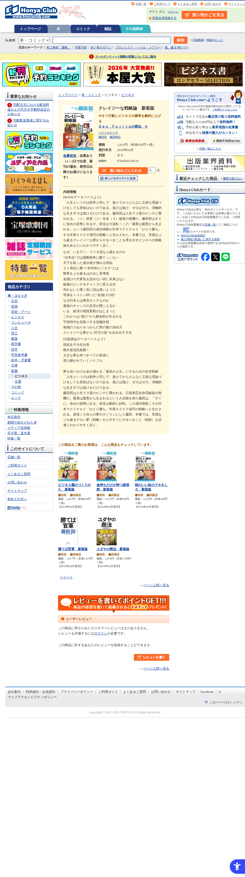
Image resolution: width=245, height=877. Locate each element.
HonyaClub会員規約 (193, 235)
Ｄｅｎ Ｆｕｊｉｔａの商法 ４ (123, 126)
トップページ (30, 29)
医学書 (16, 344)
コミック (83, 29)
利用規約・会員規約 (40, 692)
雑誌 (107, 29)
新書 (14, 371)
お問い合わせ (212, 3)
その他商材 (134, 29)
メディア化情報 (18, 428)
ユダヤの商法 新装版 (112, 549)
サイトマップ (236, 3)
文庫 (14, 365)
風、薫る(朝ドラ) (176, 47)
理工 (14, 333)
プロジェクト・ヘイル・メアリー (138, 47)
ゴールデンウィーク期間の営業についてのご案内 (125, 56)
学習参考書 (19, 355)
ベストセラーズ (108, 132)
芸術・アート (21, 312)
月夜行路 (81, 47)
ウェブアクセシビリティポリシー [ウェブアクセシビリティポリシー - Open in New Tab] (32, 697)
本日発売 (13, 417)
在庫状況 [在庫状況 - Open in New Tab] (69, 156)
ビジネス (17, 317)
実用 (14, 306)
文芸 (14, 301)
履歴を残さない (232, 178)
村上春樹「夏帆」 (58, 47)
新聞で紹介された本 (22, 422)
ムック (16, 398)
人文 (14, 328)
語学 (14, 349)
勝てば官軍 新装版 (73, 549)
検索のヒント (215, 39)
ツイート (66, 577)
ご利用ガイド (162, 3)
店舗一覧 (140, 3)
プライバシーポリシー (76, 692)
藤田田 (103, 136)
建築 (14, 338)
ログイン (173, 11)
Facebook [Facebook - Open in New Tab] (207, 692)
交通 (18, 381)
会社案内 (14, 692)
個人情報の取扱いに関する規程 (200, 239)
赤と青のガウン (101, 47)
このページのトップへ (225, 702)
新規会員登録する (164, 18)
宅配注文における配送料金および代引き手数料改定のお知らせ (28, 109)
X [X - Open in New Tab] (220, 692)
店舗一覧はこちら (210, 148)
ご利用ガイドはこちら (224, 109)
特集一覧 (13, 438)
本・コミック (17, 296)
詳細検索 (198, 39)
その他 (16, 387)
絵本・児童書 (21, 360)
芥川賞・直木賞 (18, 433)
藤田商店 (115, 136)
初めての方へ (17, 499)
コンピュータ (21, 322)
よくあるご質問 (187, 3)
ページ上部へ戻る (156, 585)
